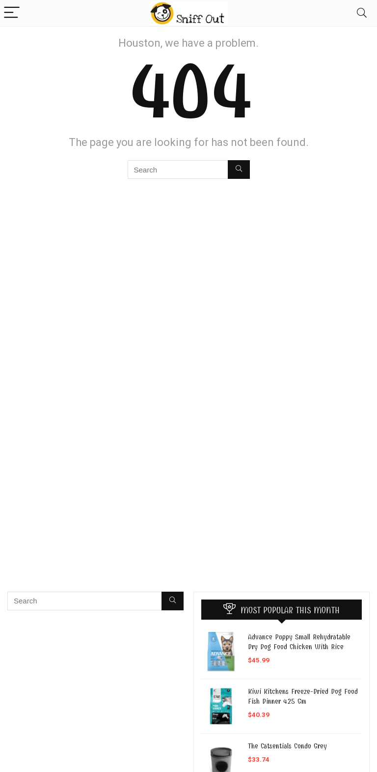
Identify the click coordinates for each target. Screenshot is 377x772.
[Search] (362, 13)
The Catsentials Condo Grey (287, 746)
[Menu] (12, 13)
